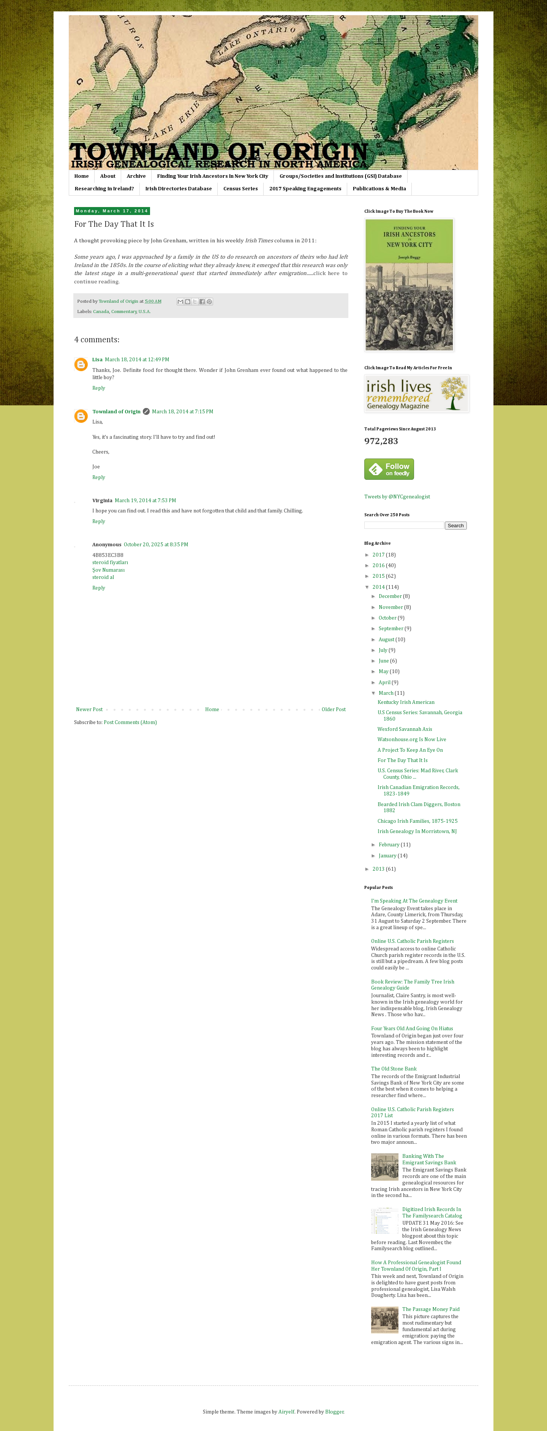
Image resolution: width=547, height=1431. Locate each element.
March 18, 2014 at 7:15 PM (182, 411)
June (384, 661)
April (385, 682)
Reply (98, 388)
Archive (136, 176)
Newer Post (89, 709)
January (388, 856)
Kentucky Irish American (406, 702)
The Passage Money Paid (431, 1309)
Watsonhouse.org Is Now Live (412, 739)
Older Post (334, 709)
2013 (379, 869)
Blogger (334, 1412)
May (384, 671)
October (388, 618)
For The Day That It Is (403, 760)
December (391, 596)
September (392, 628)
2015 (379, 576)
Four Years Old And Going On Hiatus (412, 1028)
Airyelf (286, 1412)
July (384, 650)
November (391, 607)
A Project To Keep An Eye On (410, 750)
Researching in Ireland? (104, 188)
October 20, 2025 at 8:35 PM (156, 544)
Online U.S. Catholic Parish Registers (412, 941)
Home (81, 176)
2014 (379, 587)
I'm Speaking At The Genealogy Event (414, 901)
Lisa (97, 359)
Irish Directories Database (178, 188)
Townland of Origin (116, 411)
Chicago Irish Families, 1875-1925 (418, 821)
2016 (379, 565)
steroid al (103, 577)
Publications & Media (379, 188)
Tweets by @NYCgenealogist (397, 497)
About (107, 176)
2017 (379, 555)
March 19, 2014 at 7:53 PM (145, 500)
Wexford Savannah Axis (405, 729)
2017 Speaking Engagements (305, 188)
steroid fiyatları (110, 562)
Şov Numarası (108, 570)
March (387, 693)
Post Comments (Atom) (130, 722)
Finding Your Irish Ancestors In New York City (212, 176)
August (387, 639)
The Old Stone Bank (394, 1069)
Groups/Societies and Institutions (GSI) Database (341, 176)
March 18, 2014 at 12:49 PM (137, 359)
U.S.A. (145, 311)
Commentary (124, 311)
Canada (101, 311)
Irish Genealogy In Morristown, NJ (417, 831)
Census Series (240, 188)
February (390, 845)
